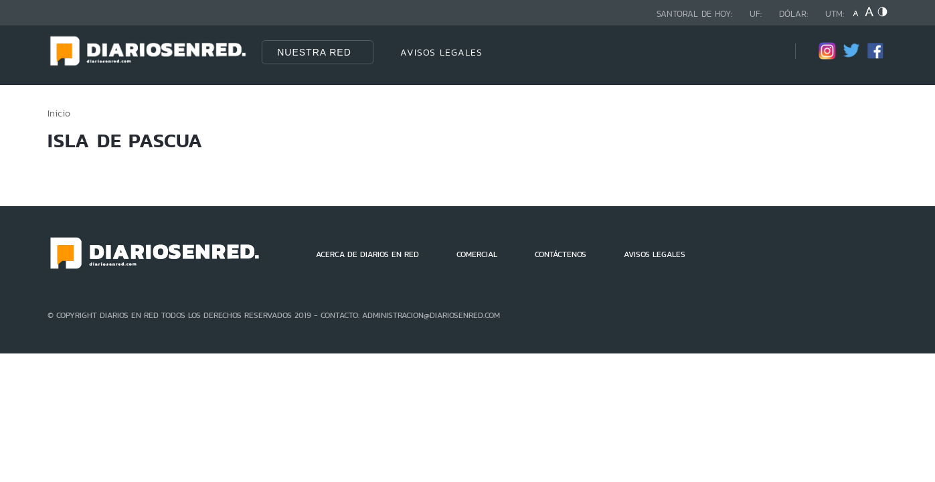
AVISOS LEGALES (441, 52)
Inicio (59, 113)
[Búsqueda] (765, 52)
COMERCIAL (476, 254)
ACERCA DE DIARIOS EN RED (367, 254)
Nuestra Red (314, 52)
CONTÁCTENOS (560, 254)
